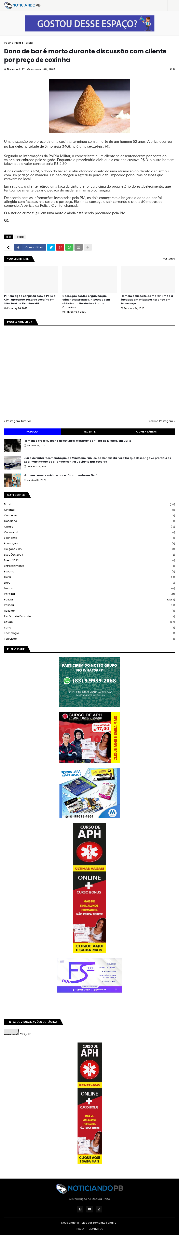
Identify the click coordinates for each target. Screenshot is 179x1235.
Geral (89, 577)
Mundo (89, 588)
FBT (115, 1223)
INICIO (80, 1229)
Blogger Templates (94, 1223)
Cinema (89, 510)
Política (89, 605)
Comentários (146, 432)
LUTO (89, 583)
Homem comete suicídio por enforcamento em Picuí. (61, 475)
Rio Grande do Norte (89, 616)
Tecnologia (89, 633)
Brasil (89, 504)
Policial (28, 43)
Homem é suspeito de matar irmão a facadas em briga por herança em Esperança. (147, 299)
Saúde (89, 622)
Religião (89, 611)
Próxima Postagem (160, 421)
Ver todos (169, 258)
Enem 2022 (89, 560)
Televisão (89, 639)
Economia (89, 538)
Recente (89, 432)
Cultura (89, 527)
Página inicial (13, 43)
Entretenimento (89, 566)
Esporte (89, 572)
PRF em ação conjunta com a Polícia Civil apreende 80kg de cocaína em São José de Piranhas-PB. (30, 299)
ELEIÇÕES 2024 (89, 555)
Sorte (89, 628)
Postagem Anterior (18, 421)
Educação (89, 544)
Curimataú (89, 532)
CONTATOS (96, 1229)
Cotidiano (89, 521)
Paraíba (89, 594)
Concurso (89, 516)
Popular (32, 432)
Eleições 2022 (89, 549)
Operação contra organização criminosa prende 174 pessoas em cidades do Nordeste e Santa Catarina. (86, 301)
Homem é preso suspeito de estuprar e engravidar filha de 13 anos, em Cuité (77, 441)
